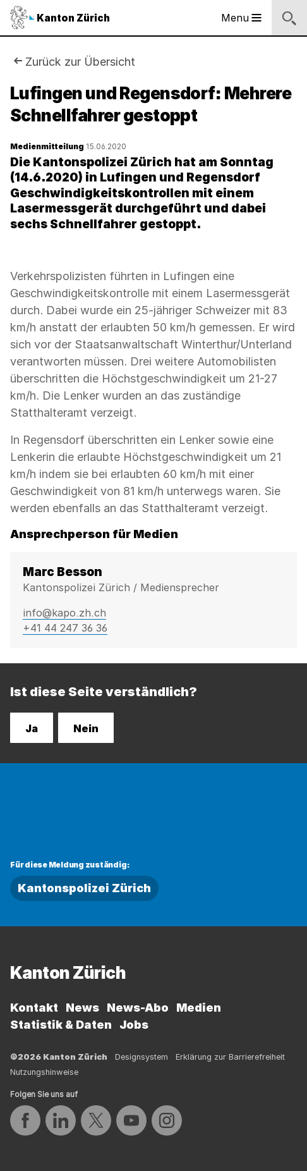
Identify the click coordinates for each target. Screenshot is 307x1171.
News (82, 1007)
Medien (198, 1007)
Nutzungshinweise (44, 1072)
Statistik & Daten (61, 1024)
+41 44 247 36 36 (65, 628)
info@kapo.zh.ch (64, 612)
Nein (86, 728)
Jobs (133, 1024)
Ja (31, 728)
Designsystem (141, 1057)
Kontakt (34, 1007)
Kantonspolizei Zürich (84, 888)
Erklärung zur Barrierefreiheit (230, 1057)
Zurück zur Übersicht (80, 61)
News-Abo (138, 1007)
